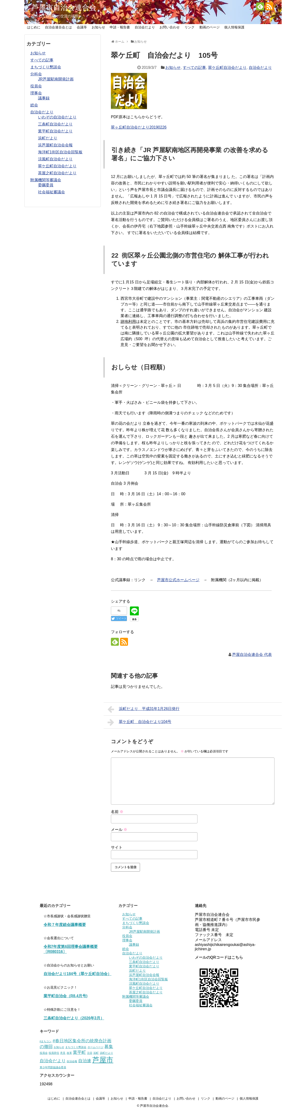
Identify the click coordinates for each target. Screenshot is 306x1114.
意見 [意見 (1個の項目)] (62, 1052)
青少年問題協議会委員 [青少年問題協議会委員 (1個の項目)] (53, 1067)
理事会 (36, 93)
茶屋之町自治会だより (57, 173)
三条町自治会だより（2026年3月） (74, 1018)
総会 (34, 105)
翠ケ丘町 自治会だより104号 (139, 722)
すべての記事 (194, 67)
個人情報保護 (234, 27)
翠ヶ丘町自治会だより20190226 (138, 127)
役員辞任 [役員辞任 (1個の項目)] (54, 1052)
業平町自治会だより (55, 131)
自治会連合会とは (58, 27)
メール (119, 829)
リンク (190, 27)
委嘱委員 (45, 185)
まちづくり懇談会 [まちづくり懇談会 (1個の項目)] (75, 1047)
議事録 (44, 98)
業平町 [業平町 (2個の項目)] (79, 1052)
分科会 (36, 74)
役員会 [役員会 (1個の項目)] (44, 1052)
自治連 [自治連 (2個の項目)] (84, 1060)
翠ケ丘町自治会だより (227, 67)
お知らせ (98, 27)
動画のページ (209, 27)
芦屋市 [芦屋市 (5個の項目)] (102, 1060)
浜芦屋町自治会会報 (55, 145)
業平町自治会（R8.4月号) (66, 996)
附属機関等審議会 (45, 180)
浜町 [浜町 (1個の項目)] (96, 1052)
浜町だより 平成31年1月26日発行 (143, 709)
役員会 (36, 86)
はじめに (33, 27)
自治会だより (145, 27)
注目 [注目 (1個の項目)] (89, 1052)
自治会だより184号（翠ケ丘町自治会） (78, 974)
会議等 (82, 27)
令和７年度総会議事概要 (65, 925)
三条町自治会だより (55, 124)
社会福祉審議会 (51, 192)
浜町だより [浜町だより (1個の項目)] (106, 1052)
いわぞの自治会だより (57, 117)
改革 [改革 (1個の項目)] (69, 1052)
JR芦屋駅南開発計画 (56, 79)
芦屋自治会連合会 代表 (252, 654)
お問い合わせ (169, 27)
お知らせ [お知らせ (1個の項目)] (59, 1047)
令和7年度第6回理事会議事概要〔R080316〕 (71, 949)
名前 (117, 812)
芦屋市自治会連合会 (64, 7)
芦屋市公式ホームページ (178, 580)
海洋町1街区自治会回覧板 (60, 152)
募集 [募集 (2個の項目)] (108, 1046)
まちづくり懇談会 (45, 67)
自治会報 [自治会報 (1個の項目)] (72, 1061)
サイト (116, 847)
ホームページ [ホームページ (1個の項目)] (95, 1047)
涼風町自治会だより (55, 159)
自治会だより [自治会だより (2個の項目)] (53, 1060)
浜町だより (47, 138)
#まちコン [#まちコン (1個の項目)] (46, 1041)
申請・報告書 (120, 27)
